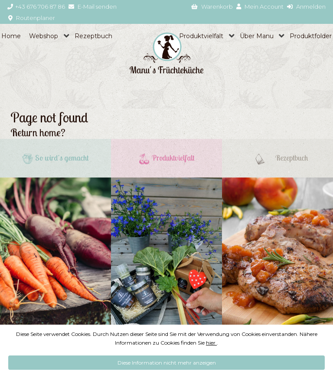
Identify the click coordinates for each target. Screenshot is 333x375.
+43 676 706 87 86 (36, 6)
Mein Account (260, 6)
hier (211, 342)
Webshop (43, 36)
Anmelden (306, 6)
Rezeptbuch (93, 36)
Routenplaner (31, 17)
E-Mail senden (93, 6)
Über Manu (257, 36)
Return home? (37, 132)
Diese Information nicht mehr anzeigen (167, 362)
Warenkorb (212, 6)
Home (11, 36)
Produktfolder (311, 36)
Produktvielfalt (201, 36)
